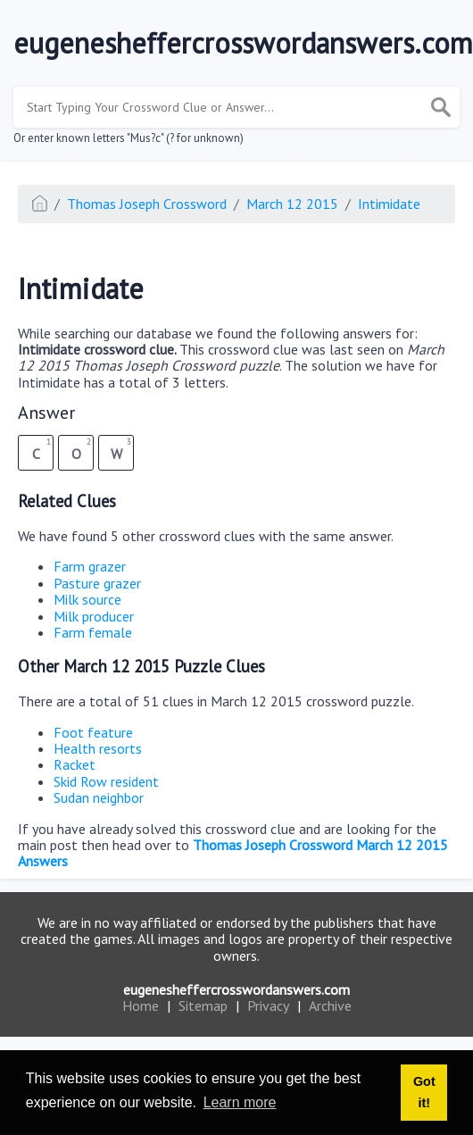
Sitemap (203, 1005)
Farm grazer (90, 566)
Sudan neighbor (99, 797)
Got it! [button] (424, 1092)
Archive (330, 1005)
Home (140, 1005)
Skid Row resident (106, 781)
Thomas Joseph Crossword (147, 204)
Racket (74, 764)
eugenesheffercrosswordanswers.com (236, 989)
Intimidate (389, 204)
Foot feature (93, 732)
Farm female (93, 632)
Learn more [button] (240, 1102)
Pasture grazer (97, 583)
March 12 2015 (292, 204)
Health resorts (98, 748)
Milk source (87, 599)
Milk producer (94, 616)
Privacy (268, 1005)
